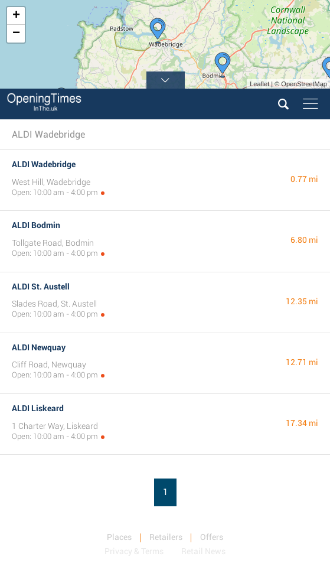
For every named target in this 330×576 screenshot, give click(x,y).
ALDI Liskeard (38, 408)
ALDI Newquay (39, 347)
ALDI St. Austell (41, 286)
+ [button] (16, 16)
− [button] (16, 34)
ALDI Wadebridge (44, 164)
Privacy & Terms (134, 551)
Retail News (203, 551)
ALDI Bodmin (36, 225)
